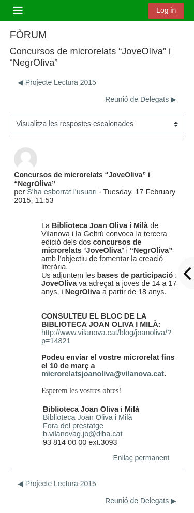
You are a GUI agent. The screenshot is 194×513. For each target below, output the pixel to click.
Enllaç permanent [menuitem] (141, 458)
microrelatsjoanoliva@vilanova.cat (102, 374)
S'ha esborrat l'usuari (62, 192)
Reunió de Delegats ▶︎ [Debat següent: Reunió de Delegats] (140, 99)
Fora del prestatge (73, 425)
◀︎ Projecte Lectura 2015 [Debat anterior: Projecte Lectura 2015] (57, 82)
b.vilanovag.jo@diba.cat (83, 434)
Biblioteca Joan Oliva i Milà (87, 417)
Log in (166, 10)
